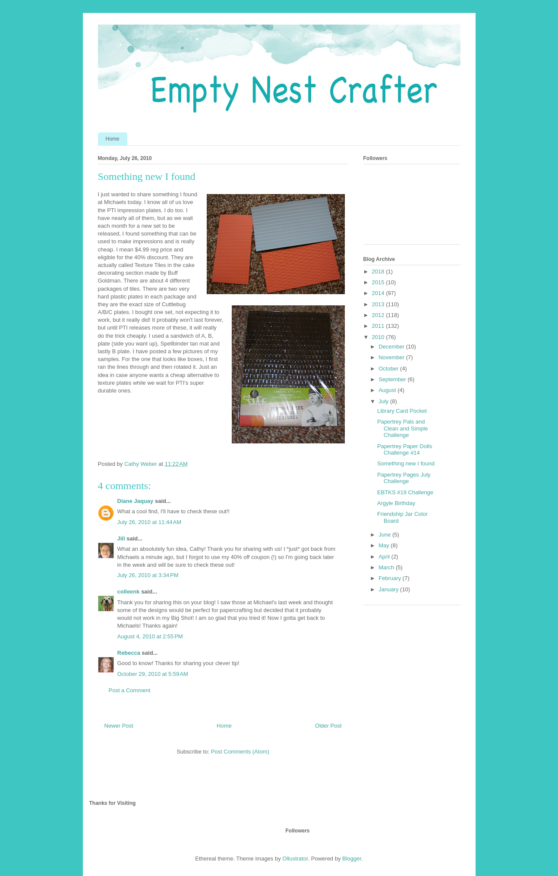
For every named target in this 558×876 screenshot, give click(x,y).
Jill (121, 538)
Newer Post (118, 725)
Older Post (328, 725)
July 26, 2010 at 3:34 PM (148, 575)
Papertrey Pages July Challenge (404, 478)
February (390, 578)
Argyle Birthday (396, 503)
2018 (379, 271)
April (384, 556)
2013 (379, 304)
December (392, 346)
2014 (379, 293)
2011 (379, 326)
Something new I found (406, 463)
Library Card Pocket (402, 411)
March (387, 567)
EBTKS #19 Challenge (405, 492)
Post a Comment (130, 690)
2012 (379, 315)
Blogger (351, 858)
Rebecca (128, 653)
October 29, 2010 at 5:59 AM (152, 674)
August (387, 390)
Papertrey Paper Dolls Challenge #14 (404, 449)
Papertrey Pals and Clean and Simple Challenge (402, 428)
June (385, 534)
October (389, 368)
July (384, 401)
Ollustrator (295, 858)
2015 (379, 282)
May (384, 545)
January (389, 589)
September (392, 379)
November (392, 357)
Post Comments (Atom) (240, 751)
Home (113, 139)
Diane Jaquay (135, 501)
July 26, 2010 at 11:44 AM (149, 522)
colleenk (128, 591)
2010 (379, 337)
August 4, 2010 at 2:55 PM (150, 636)
